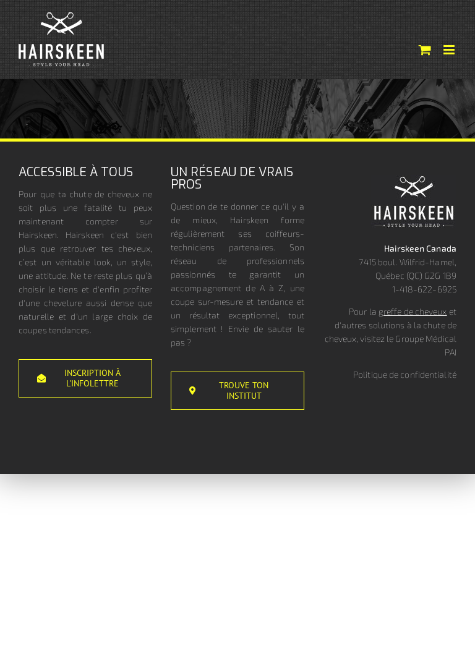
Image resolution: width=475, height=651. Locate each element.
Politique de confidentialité (404, 374)
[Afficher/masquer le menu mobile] (449, 49)
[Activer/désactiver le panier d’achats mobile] (425, 49)
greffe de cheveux (413, 311)
